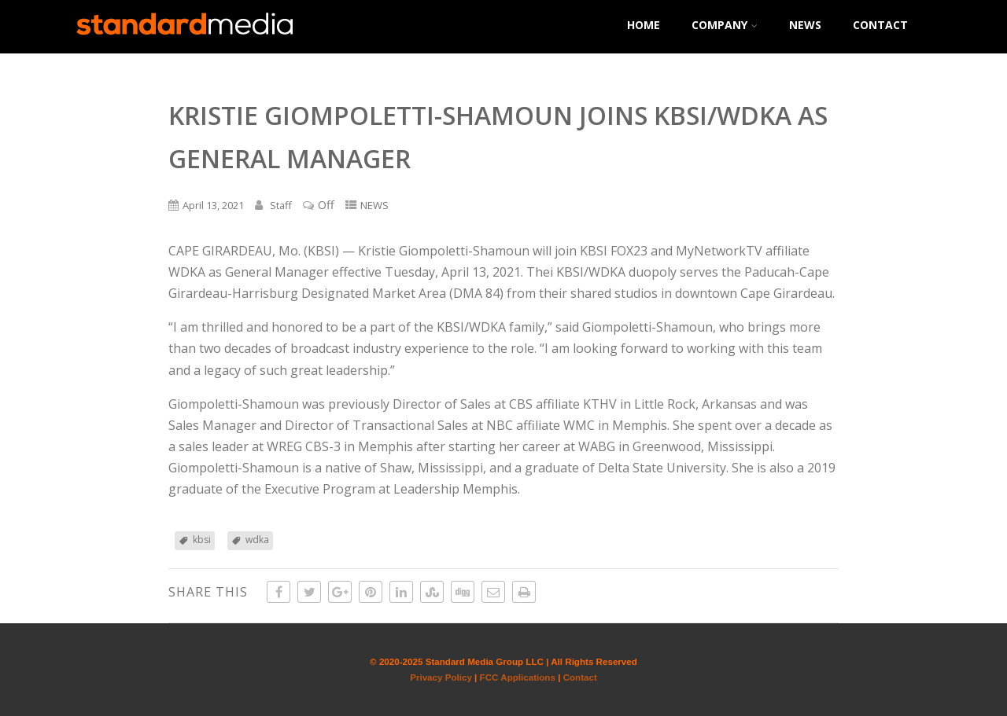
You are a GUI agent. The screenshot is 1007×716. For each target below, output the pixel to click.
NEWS (805, 24)
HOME (643, 24)
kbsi (202, 539)
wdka (257, 539)
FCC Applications (517, 677)
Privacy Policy (441, 677)
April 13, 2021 (213, 205)
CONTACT (880, 24)
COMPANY (725, 24)
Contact (580, 677)
